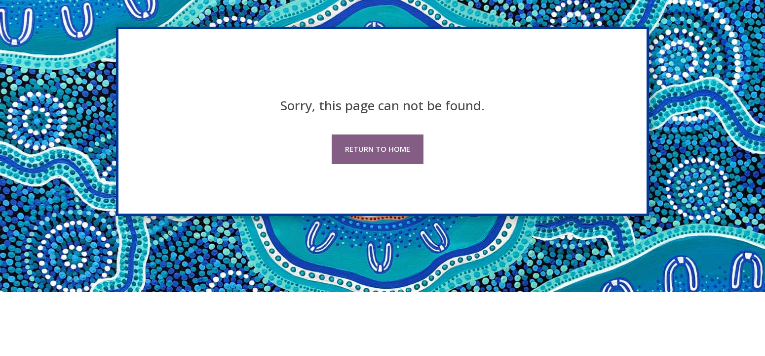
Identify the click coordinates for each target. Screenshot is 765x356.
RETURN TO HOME (377, 149)
